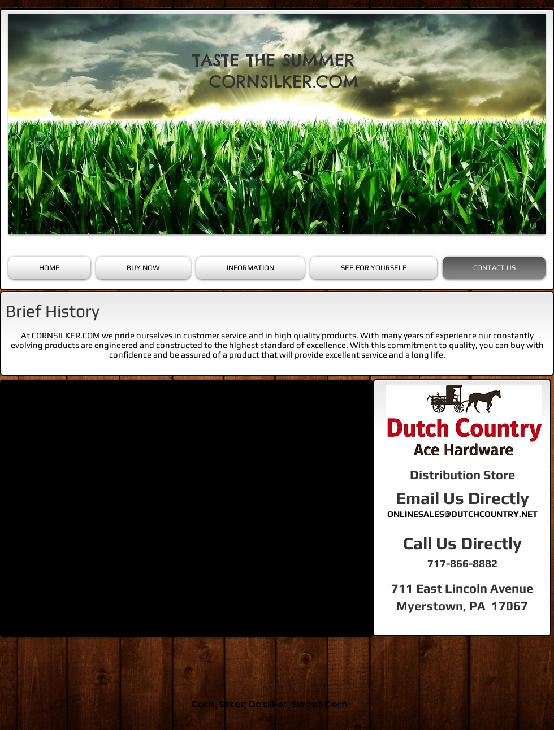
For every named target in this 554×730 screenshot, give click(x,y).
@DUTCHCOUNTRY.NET (491, 514)
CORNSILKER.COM (284, 81)
